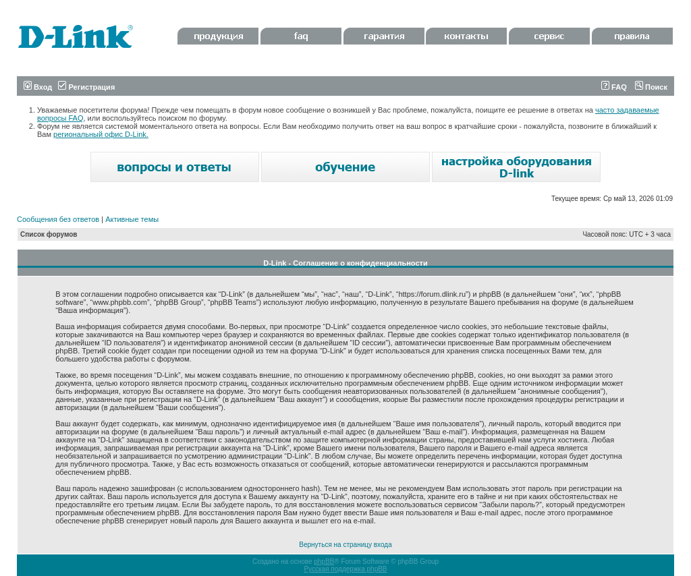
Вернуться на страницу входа (345, 544)
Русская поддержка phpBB (345, 569)
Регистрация (86, 87)
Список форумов (49, 234)
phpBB (324, 561)
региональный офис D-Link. (100, 134)
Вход (38, 87)
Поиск (651, 87)
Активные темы (132, 219)
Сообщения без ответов (58, 219)
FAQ (614, 87)
